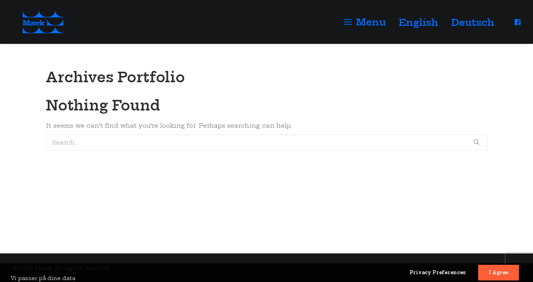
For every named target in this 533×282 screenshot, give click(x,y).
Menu (371, 26)
